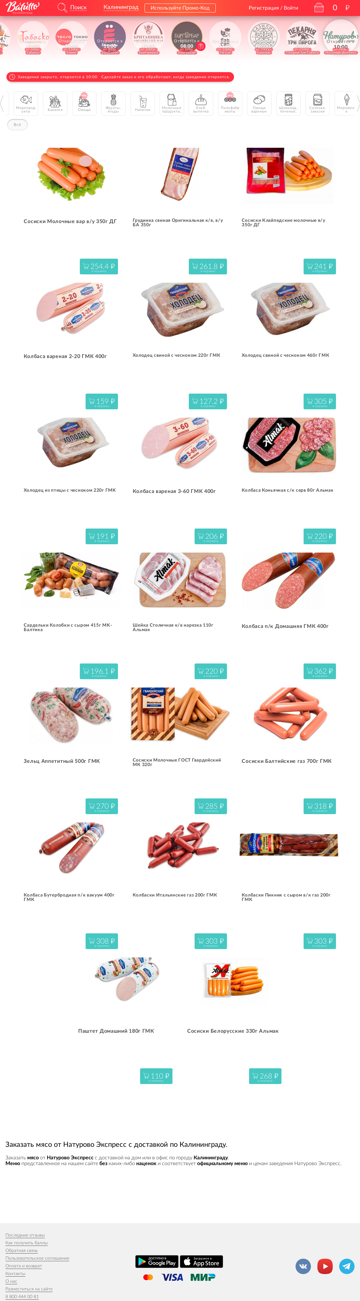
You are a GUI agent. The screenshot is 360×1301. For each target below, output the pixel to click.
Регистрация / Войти (273, 8)
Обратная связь (21, 1250)
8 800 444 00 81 (22, 1297)
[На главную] (22, 6)
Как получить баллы (26, 1243)
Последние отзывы (25, 1235)
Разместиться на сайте (29, 1289)
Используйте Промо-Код (180, 8)
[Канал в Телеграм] (347, 1266)
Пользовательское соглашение (37, 1258)
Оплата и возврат (23, 1266)
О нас (11, 1281)
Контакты (15, 1274)
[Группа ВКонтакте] (303, 1266)
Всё (17, 125)
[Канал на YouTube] (325, 1266)
